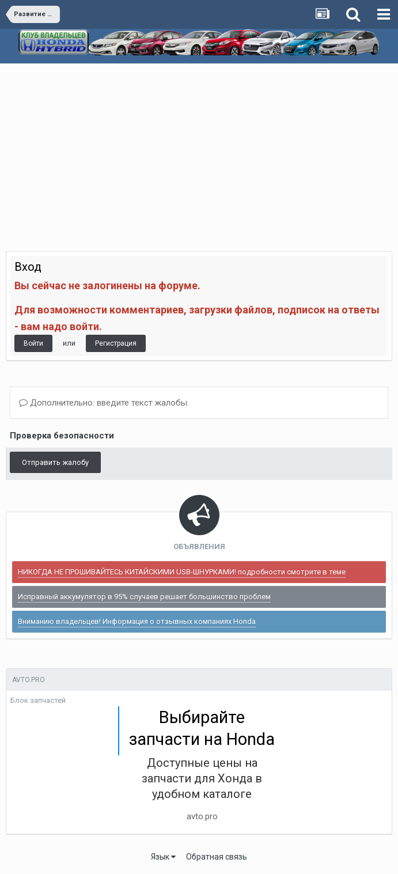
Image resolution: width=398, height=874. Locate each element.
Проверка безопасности (62, 435)
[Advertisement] (199, 150)
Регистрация (116, 343)
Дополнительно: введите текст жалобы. (104, 403)
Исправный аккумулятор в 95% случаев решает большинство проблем (144, 596)
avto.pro (202, 816)
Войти (33, 343)
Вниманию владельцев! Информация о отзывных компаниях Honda (137, 621)
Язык (163, 856)
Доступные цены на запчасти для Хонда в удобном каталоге (202, 778)
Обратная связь (216, 856)
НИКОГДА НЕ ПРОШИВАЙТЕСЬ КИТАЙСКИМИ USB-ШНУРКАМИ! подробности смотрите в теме (182, 571)
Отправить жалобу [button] (55, 462)
